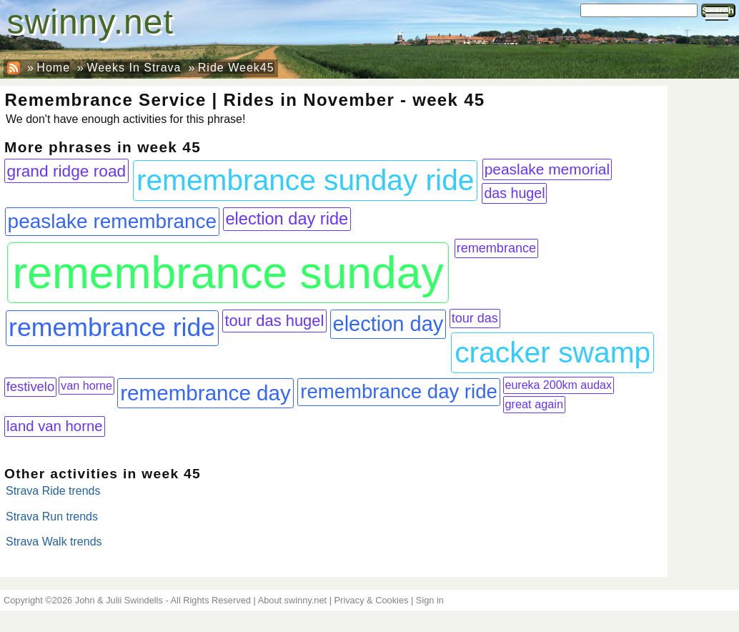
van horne (86, 385)
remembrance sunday (227, 272)
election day (388, 323)
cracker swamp (552, 352)
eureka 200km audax (558, 385)
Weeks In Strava (133, 67)
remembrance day (205, 393)
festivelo (30, 386)
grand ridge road (67, 171)
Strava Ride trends (53, 491)
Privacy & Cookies (371, 600)
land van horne (54, 426)
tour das (475, 318)
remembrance (496, 248)
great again (534, 404)
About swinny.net (292, 600)
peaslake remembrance (112, 221)
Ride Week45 (236, 67)
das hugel (514, 193)
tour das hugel (274, 321)
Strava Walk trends (54, 541)
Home (53, 67)
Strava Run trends (52, 516)
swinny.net (90, 22)
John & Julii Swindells (119, 600)
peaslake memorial (547, 169)
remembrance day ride (398, 391)
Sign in (430, 600)
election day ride (286, 218)
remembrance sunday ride (305, 180)
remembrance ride (112, 327)
